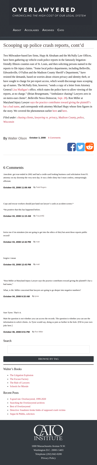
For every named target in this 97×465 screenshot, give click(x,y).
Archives (48, 30)
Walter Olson (17, 138)
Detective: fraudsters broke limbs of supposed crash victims (37, 410)
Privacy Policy (48, 458)
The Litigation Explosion (21, 375)
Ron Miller (39, 332)
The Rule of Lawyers (20, 382)
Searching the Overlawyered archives (27, 403)
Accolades (32, 30)
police (80, 117)
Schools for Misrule (19, 386)
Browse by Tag (48, 358)
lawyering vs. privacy (45, 117)
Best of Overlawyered (20, 406)
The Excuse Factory (19, 379)
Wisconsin (8, 121)
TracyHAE (40, 216)
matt (37, 242)
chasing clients (25, 117)
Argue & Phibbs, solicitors (22, 414)
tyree (37, 296)
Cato (60, 30)
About (17, 30)
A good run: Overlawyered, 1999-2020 (28, 399)
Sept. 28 (62, 98)
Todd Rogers (41, 187)
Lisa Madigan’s (20, 89)
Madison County (67, 117)
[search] (44, 350)
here (55, 110)
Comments (54, 137)
